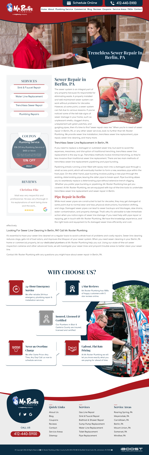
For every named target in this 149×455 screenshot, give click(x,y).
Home (44, 9)
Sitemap (53, 436)
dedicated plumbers (54, 250)
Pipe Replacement (88, 436)
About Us (53, 412)
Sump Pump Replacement (92, 424)
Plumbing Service (64, 9)
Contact (138, 9)
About (51, 9)
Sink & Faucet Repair (89, 416)
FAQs (130, 9)
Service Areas (119, 9)
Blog (89, 9)
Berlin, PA (118, 424)
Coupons (106, 9)
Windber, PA (120, 436)
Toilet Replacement (88, 432)
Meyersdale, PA (121, 416)
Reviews (97, 9)
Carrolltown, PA (121, 420)
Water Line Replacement (91, 428)
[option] (29, 151)
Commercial (80, 9)
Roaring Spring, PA (123, 412)
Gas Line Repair (87, 412)
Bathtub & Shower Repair (91, 420)
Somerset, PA (120, 432)
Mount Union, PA (122, 428)
